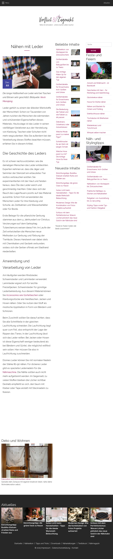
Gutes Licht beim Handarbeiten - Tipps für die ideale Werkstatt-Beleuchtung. (55, 528)
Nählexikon (28, 543)
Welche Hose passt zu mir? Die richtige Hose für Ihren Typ (61, 156)
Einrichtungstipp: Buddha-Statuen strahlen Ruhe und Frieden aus (67, 176)
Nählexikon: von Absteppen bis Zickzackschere (62, 52)
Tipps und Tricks (42, 543)
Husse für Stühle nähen (96, 102)
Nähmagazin (94, 543)
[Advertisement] (56, 37)
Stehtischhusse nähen (96, 114)
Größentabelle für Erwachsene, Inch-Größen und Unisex (97, 169)
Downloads (56, 543)
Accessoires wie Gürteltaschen (22, 295)
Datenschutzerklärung (61, 548)
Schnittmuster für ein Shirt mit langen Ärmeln (62, 144)
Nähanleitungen (69, 543)
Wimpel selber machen (96, 133)
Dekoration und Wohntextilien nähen (16, 479)
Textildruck (82, 543)
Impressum (45, 548)
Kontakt (75, 548)
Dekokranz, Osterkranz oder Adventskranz (62, 124)
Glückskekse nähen (95, 97)
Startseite (18, 543)
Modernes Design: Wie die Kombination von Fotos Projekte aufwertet (66, 205)
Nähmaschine (9, 372)
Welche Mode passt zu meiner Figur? (62, 134)
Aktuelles (107, 3)
